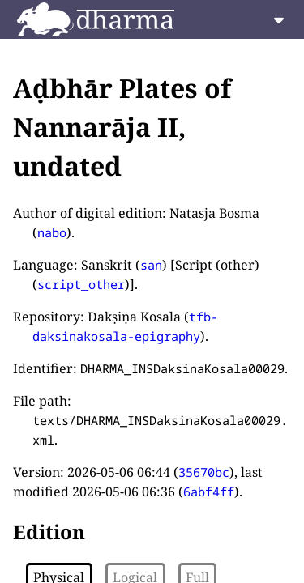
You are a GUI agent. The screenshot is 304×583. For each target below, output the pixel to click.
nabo (51, 232)
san (151, 265)
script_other (81, 284)
